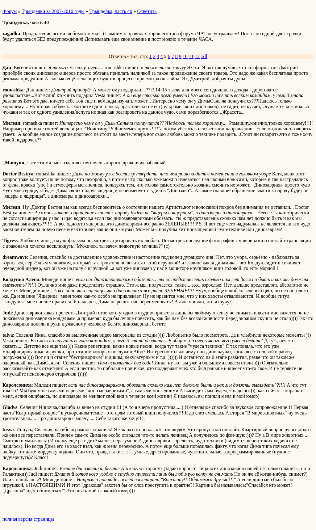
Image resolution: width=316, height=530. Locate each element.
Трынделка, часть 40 (110, 11)
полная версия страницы (28, 519)
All (204, 56)
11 (191, 56)
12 (197, 56)
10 (185, 56)
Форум (9, 11)
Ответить (147, 11)
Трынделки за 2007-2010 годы (53, 11)
